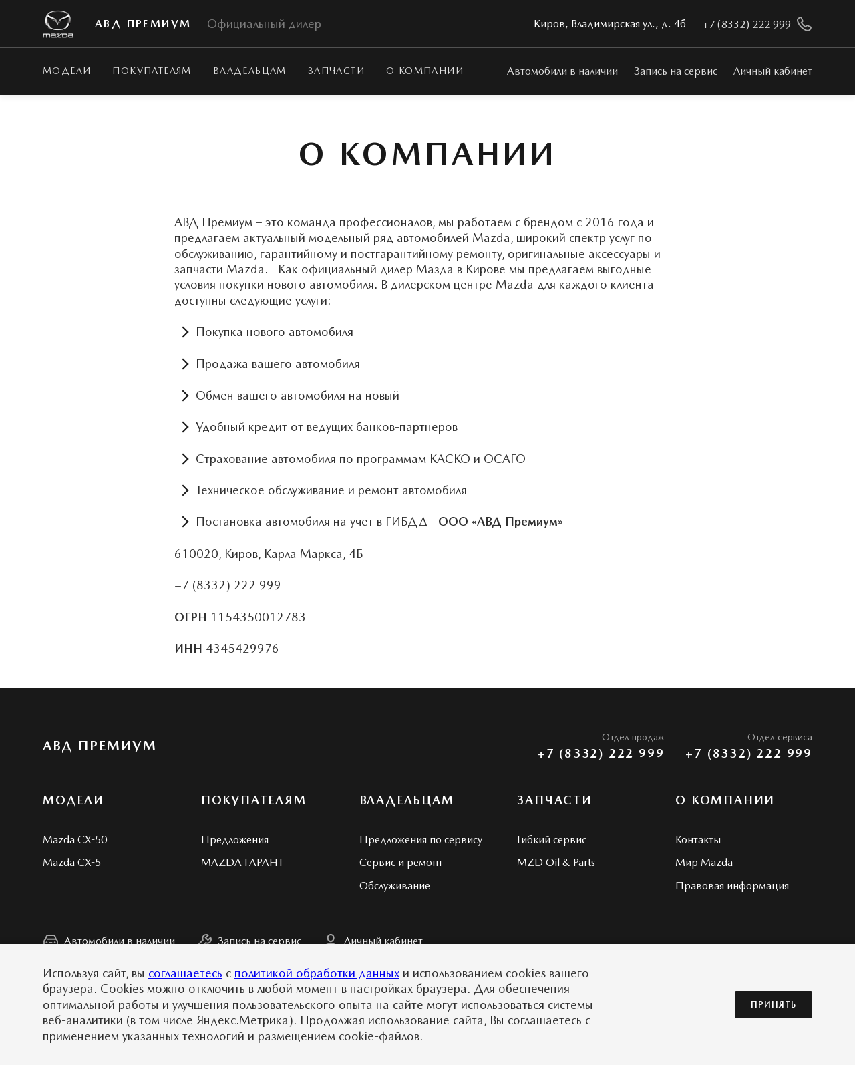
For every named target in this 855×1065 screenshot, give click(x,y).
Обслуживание (394, 885)
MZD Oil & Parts (556, 862)
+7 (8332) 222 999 (601, 753)
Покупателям (151, 70)
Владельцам (250, 70)
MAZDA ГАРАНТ (242, 862)
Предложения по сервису (420, 839)
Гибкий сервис (551, 839)
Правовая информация (732, 885)
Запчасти (336, 70)
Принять (773, 1005)
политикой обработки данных (316, 973)
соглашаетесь (185, 973)
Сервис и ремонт (401, 862)
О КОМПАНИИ (725, 800)
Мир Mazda (704, 862)
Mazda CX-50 (75, 839)
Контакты (698, 839)
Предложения (235, 839)
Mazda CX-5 (72, 862)
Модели (67, 70)
